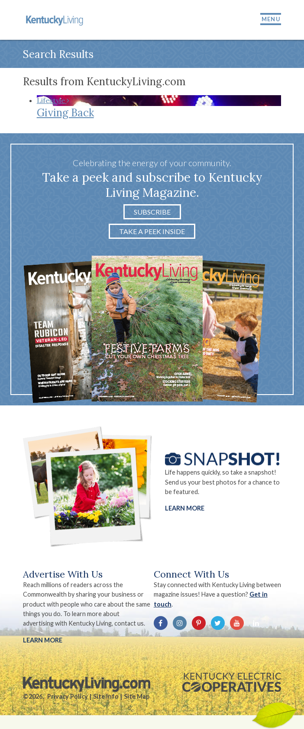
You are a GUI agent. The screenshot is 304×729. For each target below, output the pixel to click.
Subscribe (152, 212)
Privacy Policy (67, 696)
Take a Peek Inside (152, 231)
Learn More (184, 508)
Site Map (136, 696)
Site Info (106, 696)
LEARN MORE (42, 640)
